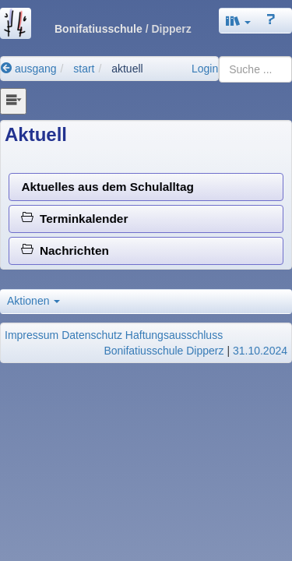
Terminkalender (74, 218)
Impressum (31, 335)
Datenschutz (92, 335)
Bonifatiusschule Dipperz (163, 350)
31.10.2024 (260, 350)
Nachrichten (65, 250)
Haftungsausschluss (174, 335)
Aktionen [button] (33, 301)
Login (205, 68)
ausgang (29, 68)
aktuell (126, 68)
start (83, 68)
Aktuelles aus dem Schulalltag (107, 186)
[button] (238, 21)
